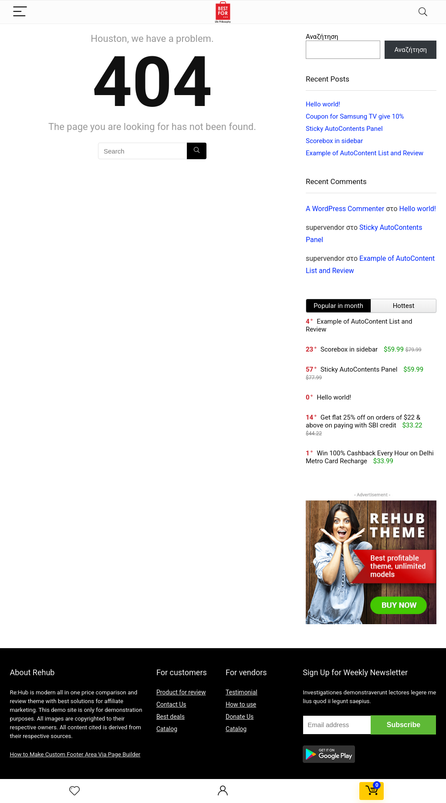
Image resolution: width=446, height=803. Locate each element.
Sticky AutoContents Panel (344, 129)
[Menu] (20, 12)
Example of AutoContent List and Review (364, 153)
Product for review (181, 692)
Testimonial (241, 692)
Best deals (170, 716)
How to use (241, 704)
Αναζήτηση (322, 37)
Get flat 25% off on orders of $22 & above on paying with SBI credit (363, 421)
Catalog (166, 728)
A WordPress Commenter (345, 209)
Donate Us (239, 716)
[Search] (422, 12)
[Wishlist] (74, 791)
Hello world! (323, 104)
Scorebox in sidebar (334, 141)
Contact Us (171, 704)
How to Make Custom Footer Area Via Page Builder (75, 754)
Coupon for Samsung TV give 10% (355, 116)
